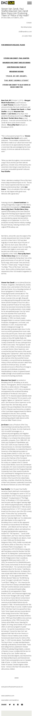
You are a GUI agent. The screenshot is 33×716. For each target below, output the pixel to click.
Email (22, 704)
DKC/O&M (8, 2)
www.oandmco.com (7, 696)
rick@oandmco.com (25, 31)
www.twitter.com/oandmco (10, 700)
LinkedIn (17, 704)
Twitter (10, 704)
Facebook (14, 704)
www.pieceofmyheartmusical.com (12, 687)
